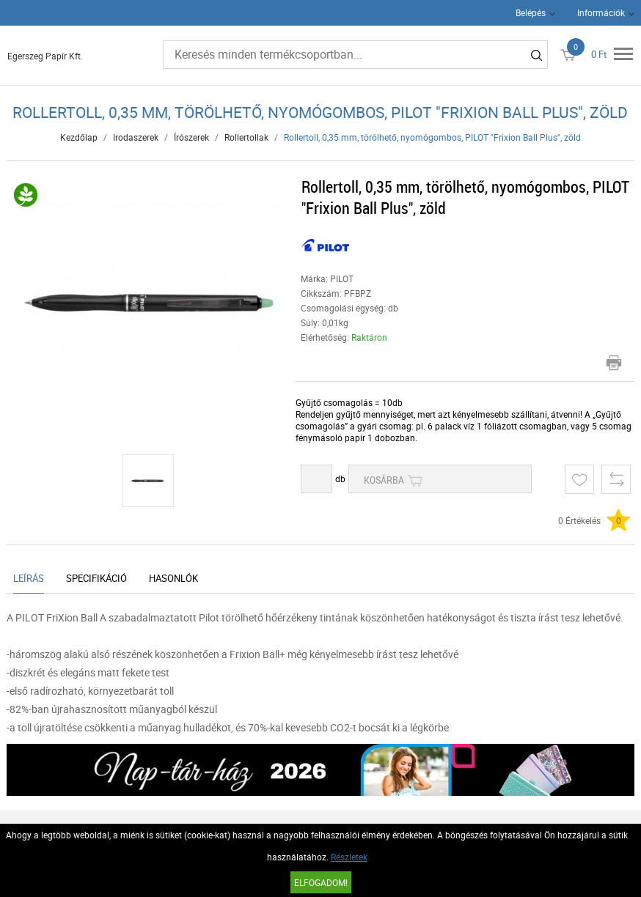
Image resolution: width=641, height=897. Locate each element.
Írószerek (191, 137)
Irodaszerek (135, 137)
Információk (601, 12)
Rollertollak (246, 137)
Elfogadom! (321, 882)
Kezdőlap (79, 137)
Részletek (349, 857)
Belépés (531, 12)
